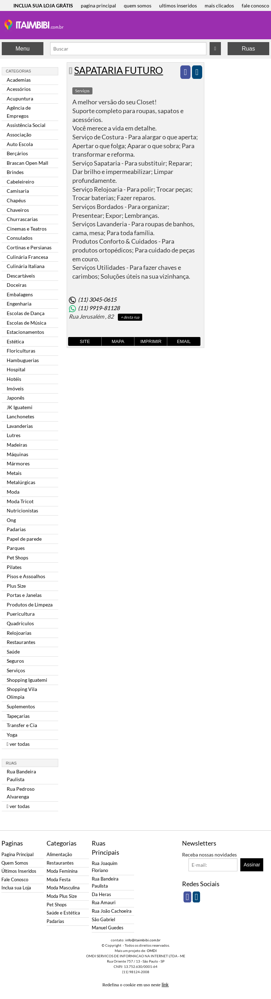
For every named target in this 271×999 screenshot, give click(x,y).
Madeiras (17, 445)
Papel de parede (24, 539)
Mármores (18, 463)
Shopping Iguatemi (27, 680)
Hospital (16, 369)
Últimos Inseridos (18, 871)
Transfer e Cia (22, 725)
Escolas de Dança (25, 313)
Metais (14, 473)
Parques (16, 548)
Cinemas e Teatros (27, 229)
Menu (23, 49)
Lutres (13, 435)
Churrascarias (22, 219)
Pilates (14, 567)
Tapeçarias (18, 716)
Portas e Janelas (24, 595)
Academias (19, 80)
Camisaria (18, 191)
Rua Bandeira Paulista (21, 775)
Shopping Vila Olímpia (22, 693)
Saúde (13, 652)
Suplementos (21, 706)
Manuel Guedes (108, 927)
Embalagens (20, 294)
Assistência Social (26, 125)
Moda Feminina (62, 871)
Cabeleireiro (20, 182)
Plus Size (16, 586)
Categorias (18, 71)
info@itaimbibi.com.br (143, 940)
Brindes (15, 172)
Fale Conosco (14, 879)
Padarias (16, 529)
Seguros (15, 661)
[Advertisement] (237, 168)
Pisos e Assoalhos (26, 576)
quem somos (137, 5)
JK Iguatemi (19, 407)
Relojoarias (19, 633)
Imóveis (15, 388)
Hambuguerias (23, 360)
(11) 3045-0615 (97, 299)
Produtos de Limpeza (30, 605)
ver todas (18, 744)
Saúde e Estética (63, 913)
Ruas (248, 49)
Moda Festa (59, 879)
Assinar (252, 864)
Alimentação (59, 854)
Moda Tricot (20, 501)
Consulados (19, 238)
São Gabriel (103, 919)
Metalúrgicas (21, 482)
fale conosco (255, 5)
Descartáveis (21, 276)
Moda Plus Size (62, 896)
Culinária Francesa (27, 257)
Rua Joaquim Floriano (105, 867)
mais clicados (219, 5)
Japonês (15, 398)
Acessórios (19, 89)
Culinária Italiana (25, 266)
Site (85, 341)
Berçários (17, 153)
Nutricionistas (22, 510)
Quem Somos (14, 863)
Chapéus (16, 200)
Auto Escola (20, 144)
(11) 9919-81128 (99, 307)
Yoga (12, 735)
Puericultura (21, 614)
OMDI (152, 950)
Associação (19, 135)
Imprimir (151, 341)
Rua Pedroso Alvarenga (21, 793)
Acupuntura (20, 98)
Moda (13, 492)
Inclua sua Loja (16, 887)
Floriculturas (21, 351)
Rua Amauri (103, 902)
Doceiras (16, 285)
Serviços (16, 670)
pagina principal (98, 5)
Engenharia (19, 304)
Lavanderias (20, 426)
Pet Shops (17, 557)
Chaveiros (18, 210)
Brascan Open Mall (27, 163)
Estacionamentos (25, 332)
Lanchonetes (20, 416)
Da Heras (101, 894)
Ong (11, 520)
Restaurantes (21, 642)
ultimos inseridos (178, 5)
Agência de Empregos (19, 111)
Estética (15, 341)
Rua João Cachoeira (112, 911)
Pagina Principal (17, 854)
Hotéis (14, 379)
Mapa (118, 341)
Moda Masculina (63, 887)
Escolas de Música (26, 323)
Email (184, 341)
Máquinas (17, 454)
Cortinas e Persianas (29, 247)
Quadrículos (20, 623)
